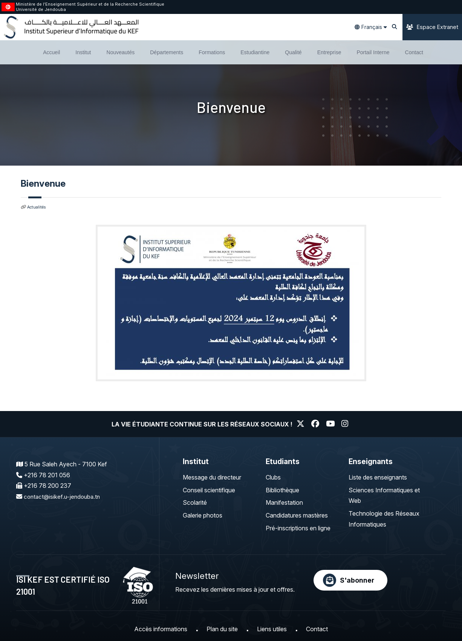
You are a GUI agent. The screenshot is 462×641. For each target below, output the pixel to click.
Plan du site (222, 629)
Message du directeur (212, 477)
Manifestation (284, 502)
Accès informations (160, 629)
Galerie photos (202, 515)
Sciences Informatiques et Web (384, 495)
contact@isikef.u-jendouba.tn (63, 496)
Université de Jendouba (41, 9)
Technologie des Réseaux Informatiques (384, 519)
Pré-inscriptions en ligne (298, 528)
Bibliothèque (282, 489)
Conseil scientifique (209, 489)
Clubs (273, 477)
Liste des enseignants (378, 477)
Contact (317, 629)
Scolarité (195, 502)
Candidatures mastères (297, 515)
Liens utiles (272, 629)
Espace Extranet (432, 27)
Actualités (38, 207)
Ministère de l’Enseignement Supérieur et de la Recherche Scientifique (90, 4)
